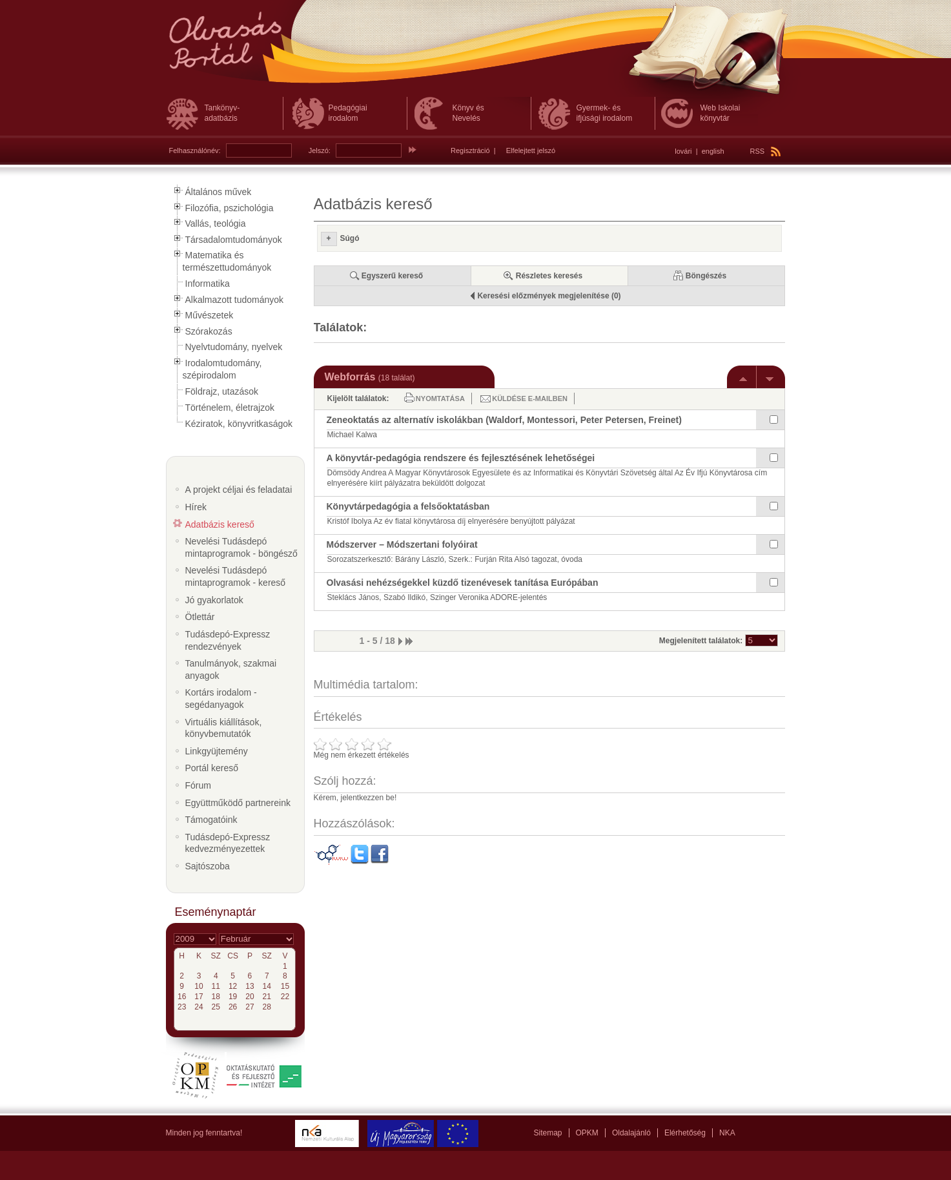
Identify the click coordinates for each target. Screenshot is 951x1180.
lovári (683, 151)
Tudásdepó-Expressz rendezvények (228, 640)
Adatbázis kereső (219, 524)
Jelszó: (320, 150)
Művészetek (209, 315)
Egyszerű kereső (392, 275)
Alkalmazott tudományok (234, 300)
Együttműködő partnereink (238, 803)
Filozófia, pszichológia (229, 208)
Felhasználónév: (195, 150)
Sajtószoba (207, 866)
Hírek (196, 507)
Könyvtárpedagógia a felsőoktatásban (408, 506)
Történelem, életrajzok (230, 407)
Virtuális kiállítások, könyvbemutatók (223, 728)
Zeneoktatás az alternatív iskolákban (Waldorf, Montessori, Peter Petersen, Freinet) (504, 420)
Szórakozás (208, 331)
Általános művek (218, 192)
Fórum (198, 785)
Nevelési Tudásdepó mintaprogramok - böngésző (241, 547)
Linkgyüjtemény (216, 751)
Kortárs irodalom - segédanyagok (221, 698)
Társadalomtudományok (233, 239)
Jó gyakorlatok (214, 600)
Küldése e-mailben (530, 398)
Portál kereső (211, 768)
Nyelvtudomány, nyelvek (234, 347)
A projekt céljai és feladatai (238, 489)
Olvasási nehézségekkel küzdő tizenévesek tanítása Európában (462, 582)
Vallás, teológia (215, 223)
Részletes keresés (549, 275)
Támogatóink (211, 819)
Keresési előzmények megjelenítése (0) (548, 295)
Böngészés (706, 275)
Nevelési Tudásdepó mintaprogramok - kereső (235, 576)
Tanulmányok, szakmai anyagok (231, 669)
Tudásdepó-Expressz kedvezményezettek (228, 843)
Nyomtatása (440, 398)
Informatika (207, 283)
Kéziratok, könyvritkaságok (239, 424)
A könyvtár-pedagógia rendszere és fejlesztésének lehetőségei (461, 458)
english (713, 151)
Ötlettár (200, 617)
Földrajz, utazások (222, 391)
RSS (765, 151)
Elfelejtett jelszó (530, 150)
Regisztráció (470, 150)
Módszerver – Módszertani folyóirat (402, 544)
